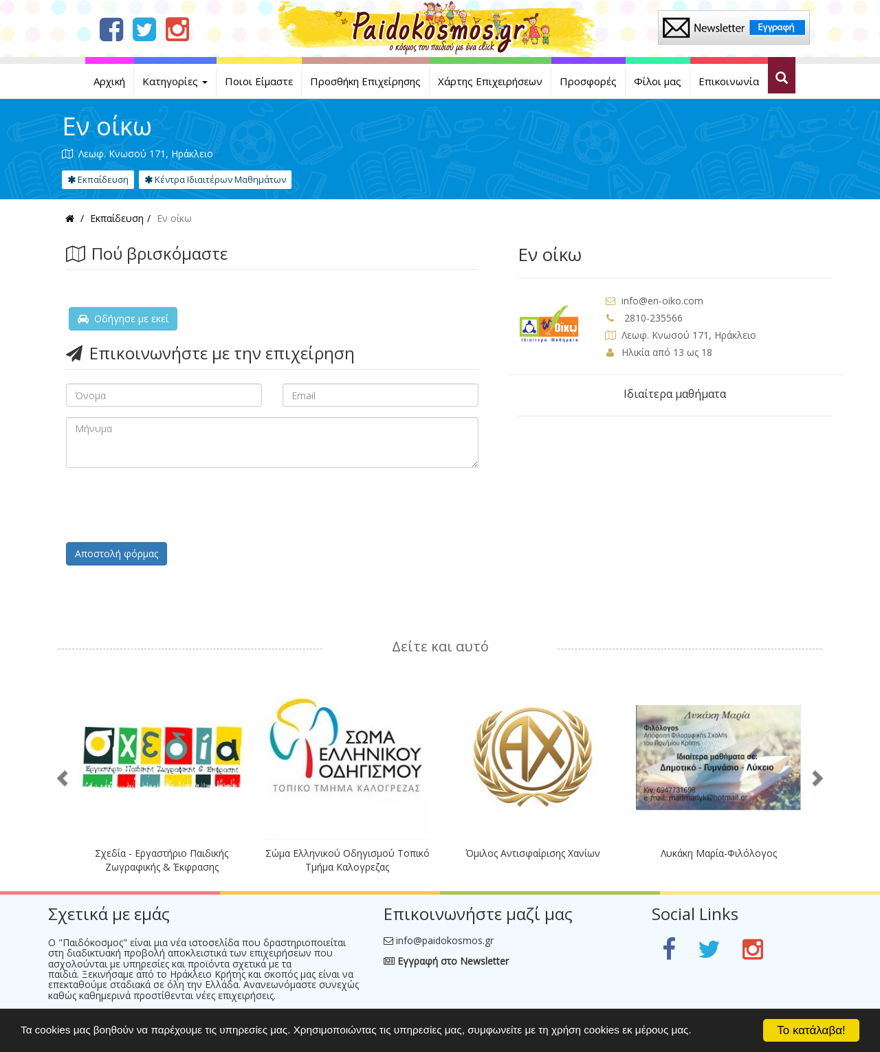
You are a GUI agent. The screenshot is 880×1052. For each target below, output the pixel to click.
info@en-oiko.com (662, 300)
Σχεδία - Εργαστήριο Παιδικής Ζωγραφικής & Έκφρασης (161, 860)
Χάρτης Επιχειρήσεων (490, 81)
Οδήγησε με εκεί (123, 318)
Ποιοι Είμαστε (259, 81)
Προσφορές (588, 81)
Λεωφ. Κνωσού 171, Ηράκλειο (689, 335)
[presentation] (170, 505)
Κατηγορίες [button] (175, 81)
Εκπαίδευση (98, 179)
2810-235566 (652, 317)
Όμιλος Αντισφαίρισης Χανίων (532, 853)
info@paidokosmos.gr (445, 940)
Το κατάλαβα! (811, 1030)
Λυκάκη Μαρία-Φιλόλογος (719, 853)
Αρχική (109, 81)
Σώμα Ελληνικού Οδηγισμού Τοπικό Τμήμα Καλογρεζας (347, 860)
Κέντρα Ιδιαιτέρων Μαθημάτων (215, 179)
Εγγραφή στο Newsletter (446, 960)
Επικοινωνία (728, 81)
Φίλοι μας (657, 81)
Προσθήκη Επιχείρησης (365, 81)
